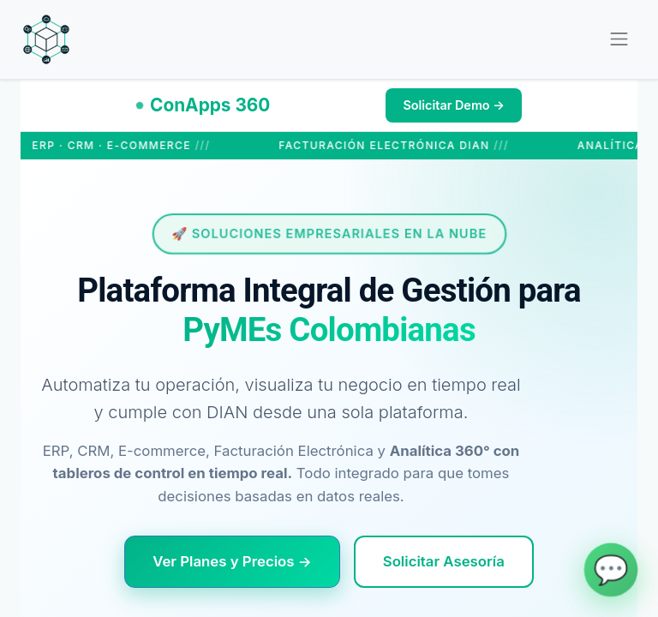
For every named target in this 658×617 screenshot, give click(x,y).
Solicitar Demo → (454, 105)
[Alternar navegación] (619, 39)
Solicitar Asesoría (444, 561)
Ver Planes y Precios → (232, 561)
